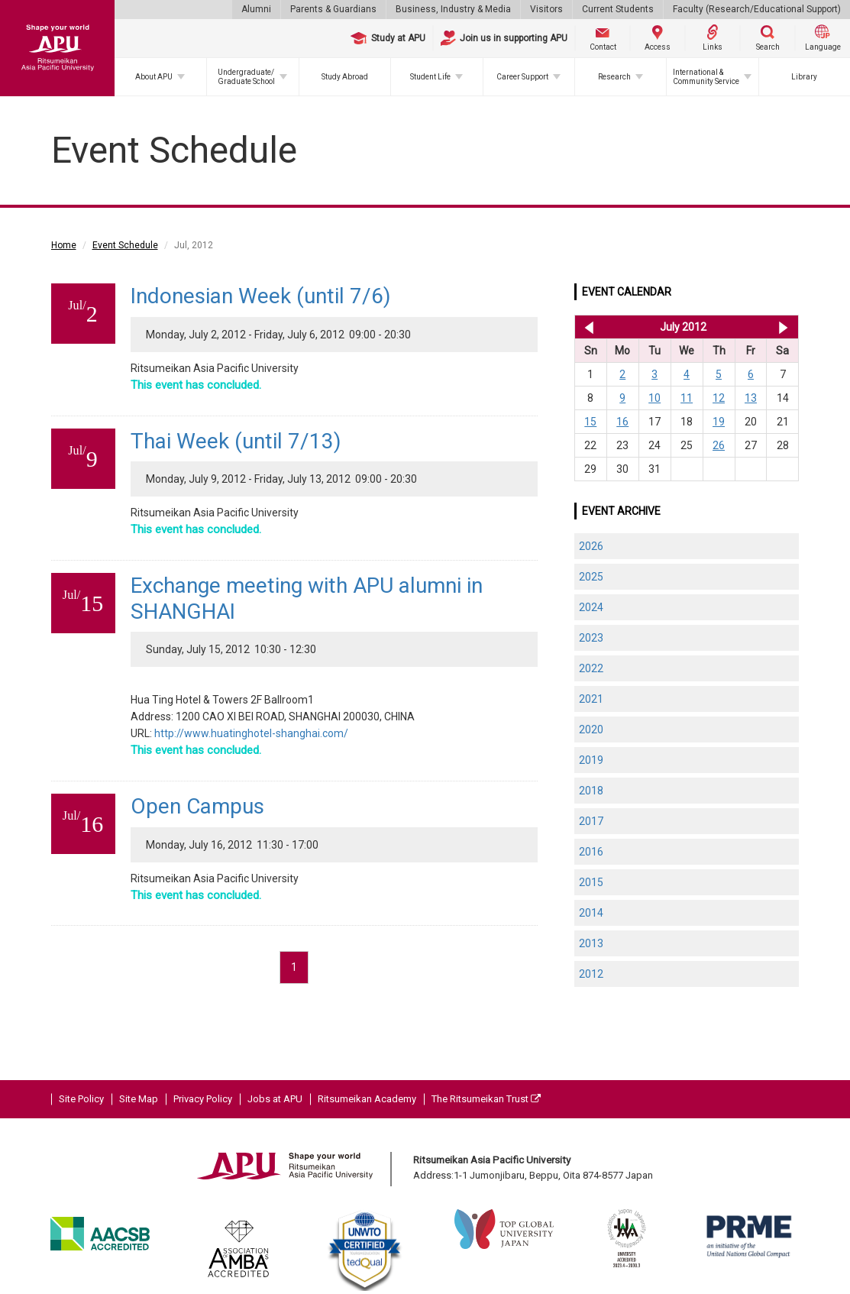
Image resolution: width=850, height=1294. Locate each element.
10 (654, 398)
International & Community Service (706, 77)
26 (719, 445)
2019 (591, 760)
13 (751, 398)
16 (622, 422)
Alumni (256, 9)
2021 (591, 699)
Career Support (522, 77)
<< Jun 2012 (586, 327)
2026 (591, 546)
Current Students (618, 9)
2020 (591, 729)
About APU (154, 77)
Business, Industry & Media (453, 9)
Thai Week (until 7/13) (236, 441)
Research (614, 77)
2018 (591, 790)
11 (686, 398)
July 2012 (683, 327)
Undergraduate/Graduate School (246, 77)
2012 (591, 974)
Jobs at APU (274, 1099)
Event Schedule (125, 245)
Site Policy (81, 1099)
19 (719, 422)
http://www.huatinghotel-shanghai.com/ (251, 733)
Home (63, 245)
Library (804, 77)
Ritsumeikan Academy (367, 1099)
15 (590, 422)
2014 (591, 913)
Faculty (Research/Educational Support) (757, 9)
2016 (591, 852)
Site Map (138, 1099)
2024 (591, 607)
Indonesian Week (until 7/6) (261, 296)
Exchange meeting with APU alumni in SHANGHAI (307, 598)
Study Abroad (345, 77)
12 (719, 398)
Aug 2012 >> (783, 327)
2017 (591, 821)
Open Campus (197, 806)
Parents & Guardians (333, 9)
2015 (591, 882)
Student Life (430, 77)
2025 (591, 577)
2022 (591, 668)
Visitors (546, 9)
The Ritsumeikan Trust (486, 1099)
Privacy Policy (202, 1099)
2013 (591, 943)
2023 (591, 638)
